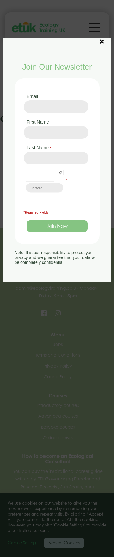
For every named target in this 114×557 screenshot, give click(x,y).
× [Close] (102, 38)
